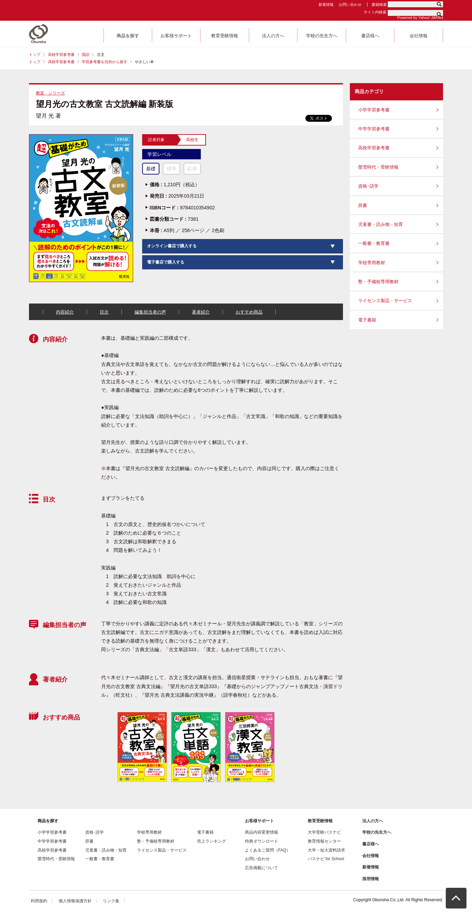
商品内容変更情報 (261, 832)
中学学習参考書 (374, 128)
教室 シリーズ (50, 93)
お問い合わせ (350, 4)
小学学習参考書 (374, 109)
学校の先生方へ (376, 832)
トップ (34, 54)
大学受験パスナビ (324, 832)
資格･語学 (368, 186)
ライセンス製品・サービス (385, 300)
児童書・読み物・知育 (380, 224)
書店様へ (370, 844)
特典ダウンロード (261, 841)
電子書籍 (367, 319)
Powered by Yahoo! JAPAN (420, 18)
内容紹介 (65, 312)
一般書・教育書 (374, 243)
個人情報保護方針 (75, 901)
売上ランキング (211, 841)
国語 (85, 54)
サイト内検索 (375, 12)
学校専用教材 (371, 262)
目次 (104, 312)
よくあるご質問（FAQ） (268, 850)
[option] (142, 747)
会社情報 (370, 855)
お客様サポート (259, 820)
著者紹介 (201, 312)
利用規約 (39, 901)
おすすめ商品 (249, 312)
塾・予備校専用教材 (378, 281)
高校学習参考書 (61, 54)
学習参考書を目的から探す (104, 62)
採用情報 (370, 878)
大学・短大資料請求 (326, 850)
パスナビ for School (326, 858)
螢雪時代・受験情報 (378, 167)
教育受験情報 (320, 820)
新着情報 (326, 4)
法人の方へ (372, 820)
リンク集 (111, 901)
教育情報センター (324, 841)
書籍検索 (379, 4)
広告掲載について (261, 867)
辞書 (362, 205)
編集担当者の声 (150, 312)
